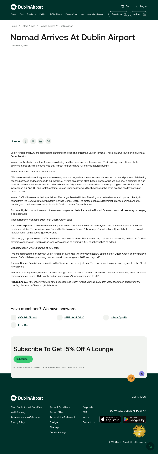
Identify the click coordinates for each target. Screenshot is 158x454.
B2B (85, 412)
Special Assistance (95, 14)
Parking (43, 14)
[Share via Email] (48, 141)
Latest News (28, 26)
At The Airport (56, 14)
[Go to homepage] (27, 7)
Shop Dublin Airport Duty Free (26, 407)
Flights (13, 14)
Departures (120, 14)
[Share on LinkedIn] (41, 141)
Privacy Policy (18, 422)
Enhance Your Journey (75, 14)
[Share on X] (33, 141)
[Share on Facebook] (25, 141)
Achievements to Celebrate (25, 417)
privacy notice (78, 367)
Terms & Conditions (60, 407)
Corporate (88, 407)
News (86, 417)
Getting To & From (28, 14)
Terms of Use (56, 412)
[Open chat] (150, 337)
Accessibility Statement (62, 417)
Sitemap (54, 427)
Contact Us (89, 422)
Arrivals (139, 14)
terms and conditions (60, 367)
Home (14, 26)
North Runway (18, 412)
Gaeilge (54, 422)
